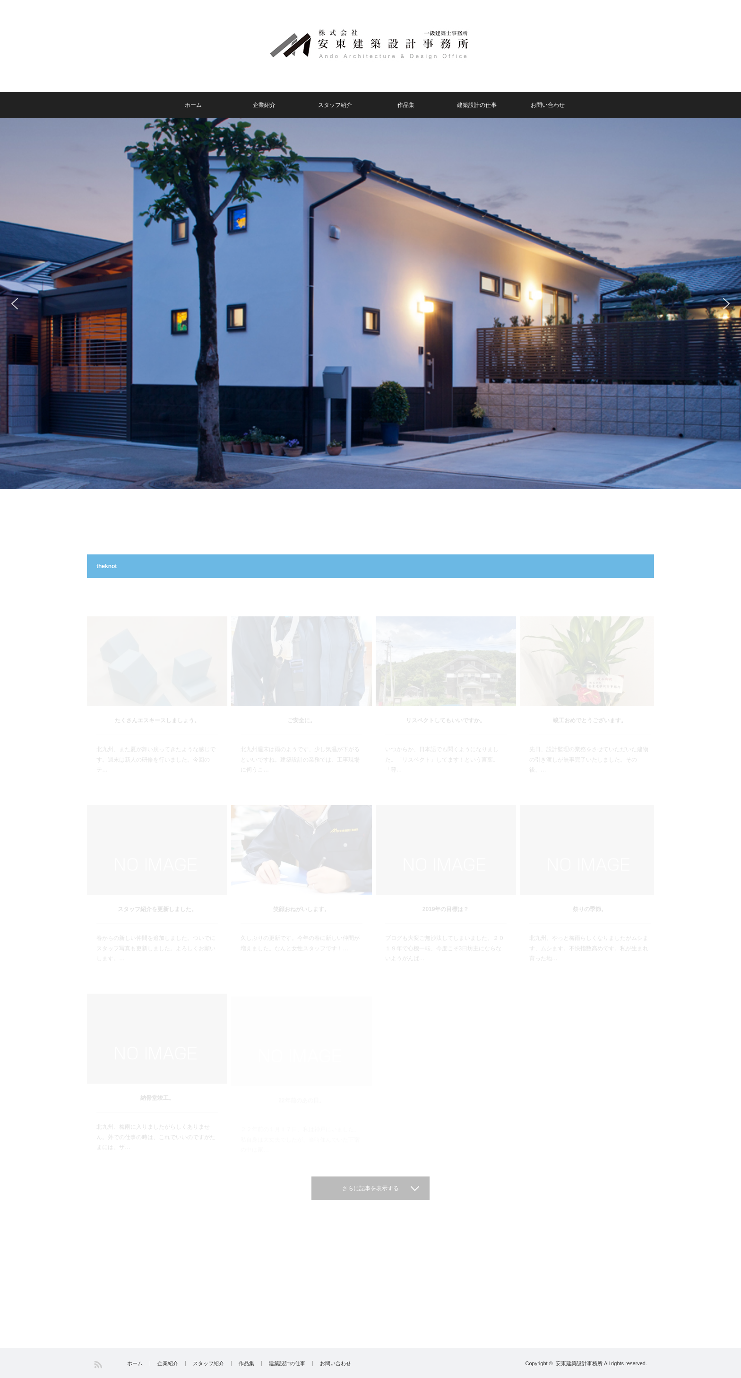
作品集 (405, 105)
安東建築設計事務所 (579, 1363)
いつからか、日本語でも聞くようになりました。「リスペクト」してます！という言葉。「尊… (442, 739)
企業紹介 (264, 105)
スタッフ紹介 (335, 105)
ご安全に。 (301, 700)
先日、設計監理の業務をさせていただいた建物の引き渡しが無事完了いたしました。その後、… (588, 739)
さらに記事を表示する (370, 1188)
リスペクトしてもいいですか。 (445, 700)
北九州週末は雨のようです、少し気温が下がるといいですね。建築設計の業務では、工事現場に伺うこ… (300, 739)
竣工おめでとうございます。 (590, 700)
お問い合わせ (548, 105)
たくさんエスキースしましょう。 (157, 700)
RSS (98, 1364)
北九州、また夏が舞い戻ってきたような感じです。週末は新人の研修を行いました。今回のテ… (155, 739)
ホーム (193, 105)
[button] (14, 303)
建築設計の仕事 (477, 105)
